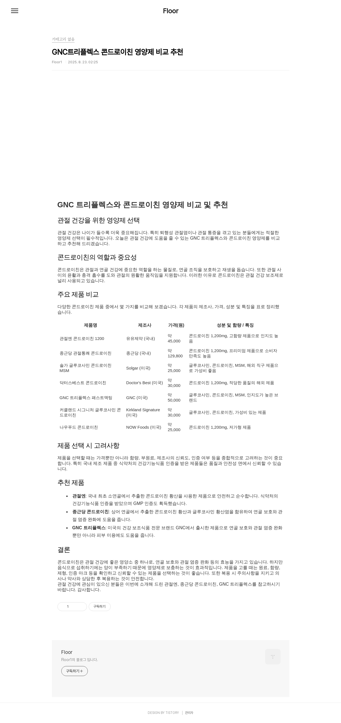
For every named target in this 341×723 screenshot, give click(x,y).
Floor (170, 11)
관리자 (189, 713)
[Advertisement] (170, 145)
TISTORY (172, 713)
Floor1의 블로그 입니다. (79, 659)
